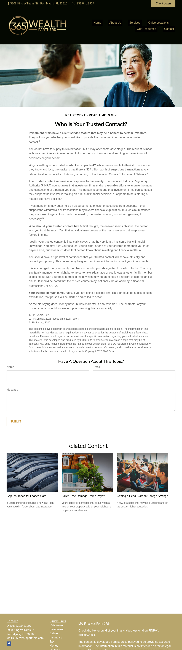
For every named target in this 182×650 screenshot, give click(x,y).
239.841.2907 (83, 3)
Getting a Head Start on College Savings (142, 495)
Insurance (56, 637)
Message (12, 389)
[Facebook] (9, 643)
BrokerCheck (86, 634)
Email (96, 366)
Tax (52, 641)
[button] (97, 23)
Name (10, 366)
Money (54, 645)
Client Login (163, 3)
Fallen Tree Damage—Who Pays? (83, 495)
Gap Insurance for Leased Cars (26, 495)
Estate (54, 633)
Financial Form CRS (97, 623)
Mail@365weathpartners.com (25, 638)
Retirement (57, 625)
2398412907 (23, 625)
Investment (57, 629)
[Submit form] (16, 421)
